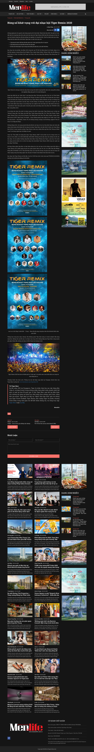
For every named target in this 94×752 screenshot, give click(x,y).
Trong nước (27, 18)
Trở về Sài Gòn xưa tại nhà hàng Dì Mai (45, 423)
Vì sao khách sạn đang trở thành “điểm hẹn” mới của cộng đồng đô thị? (46, 650)
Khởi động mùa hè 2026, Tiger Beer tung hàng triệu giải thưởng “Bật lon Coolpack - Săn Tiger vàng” (79, 69)
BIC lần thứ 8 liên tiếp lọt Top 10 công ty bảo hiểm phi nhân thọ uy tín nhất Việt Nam (29, 46)
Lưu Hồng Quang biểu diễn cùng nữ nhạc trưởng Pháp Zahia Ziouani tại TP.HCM (19, 483)
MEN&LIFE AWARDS (72, 14)
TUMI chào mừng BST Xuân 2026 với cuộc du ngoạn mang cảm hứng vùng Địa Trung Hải (47, 567)
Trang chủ (9, 18)
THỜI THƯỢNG (30, 14)
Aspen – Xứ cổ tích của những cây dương (18, 423)
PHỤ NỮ (47, 14)
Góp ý (27, 1)
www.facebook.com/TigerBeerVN (28, 382)
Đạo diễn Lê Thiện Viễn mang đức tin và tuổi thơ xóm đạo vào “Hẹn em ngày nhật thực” (46, 678)
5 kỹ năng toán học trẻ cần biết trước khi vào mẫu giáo (22, 44)
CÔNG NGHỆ (54, 14)
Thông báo (22, 1)
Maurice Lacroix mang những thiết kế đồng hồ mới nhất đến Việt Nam (19, 705)
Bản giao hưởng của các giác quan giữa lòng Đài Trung (19, 622)
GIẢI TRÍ (39, 14)
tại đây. (22, 403)
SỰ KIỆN (62, 14)
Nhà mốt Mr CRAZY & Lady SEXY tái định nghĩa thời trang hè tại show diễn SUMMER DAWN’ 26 (46, 511)
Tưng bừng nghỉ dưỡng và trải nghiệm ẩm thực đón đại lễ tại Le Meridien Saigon (46, 483)
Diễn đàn (11, 1)
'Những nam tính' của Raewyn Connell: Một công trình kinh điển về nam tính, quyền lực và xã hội (79, 87)
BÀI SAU (55, 427)
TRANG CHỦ (11, 14)
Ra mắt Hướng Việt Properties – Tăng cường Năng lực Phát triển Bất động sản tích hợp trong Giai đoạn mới (79, 78)
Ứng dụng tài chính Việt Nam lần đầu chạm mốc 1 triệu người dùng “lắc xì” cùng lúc (29, 42)
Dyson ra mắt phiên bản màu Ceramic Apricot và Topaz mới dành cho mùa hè (18, 678)
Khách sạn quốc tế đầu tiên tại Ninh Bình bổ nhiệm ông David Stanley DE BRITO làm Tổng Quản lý (79, 59)
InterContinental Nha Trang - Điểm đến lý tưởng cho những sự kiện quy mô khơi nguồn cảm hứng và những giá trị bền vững (47, 707)
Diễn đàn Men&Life (18, 18)
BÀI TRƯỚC (12, 427)
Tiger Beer (12, 403)
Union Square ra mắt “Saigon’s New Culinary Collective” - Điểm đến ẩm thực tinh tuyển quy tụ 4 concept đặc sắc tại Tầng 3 (47, 596)
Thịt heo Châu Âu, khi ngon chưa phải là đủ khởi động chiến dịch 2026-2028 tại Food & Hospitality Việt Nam (19, 512)
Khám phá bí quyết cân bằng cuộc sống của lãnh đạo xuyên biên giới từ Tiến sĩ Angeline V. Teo (19, 650)
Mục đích (16, 1)
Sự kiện (31, 1)
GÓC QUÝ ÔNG (20, 14)
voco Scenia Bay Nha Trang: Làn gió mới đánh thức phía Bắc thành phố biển (19, 539)
